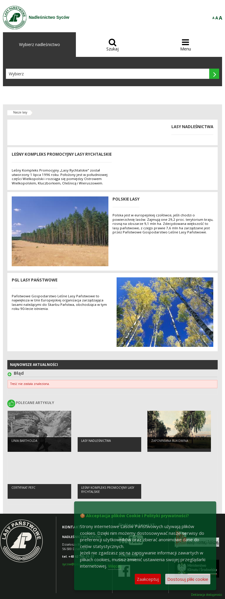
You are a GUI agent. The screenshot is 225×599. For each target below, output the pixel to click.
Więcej (114, 566)
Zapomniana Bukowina (169, 441)
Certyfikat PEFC (23, 488)
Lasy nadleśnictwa (96, 441)
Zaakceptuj (148, 579)
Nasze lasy (20, 112)
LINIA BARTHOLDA (24, 441)
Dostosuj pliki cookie (187, 579)
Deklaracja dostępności (206, 594)
